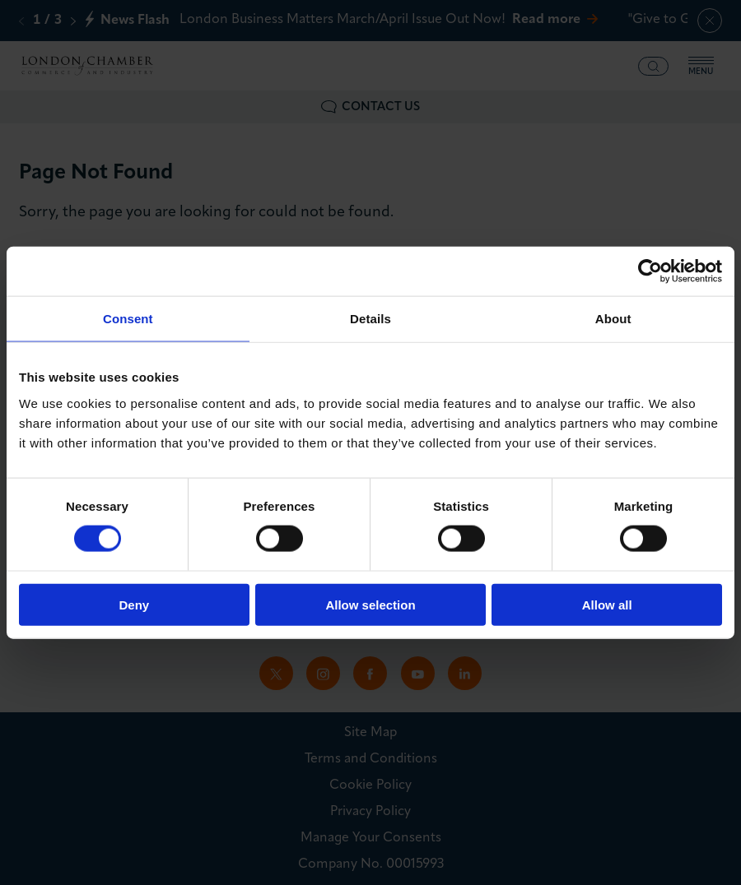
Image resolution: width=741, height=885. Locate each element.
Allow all (607, 604)
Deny (134, 604)
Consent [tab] (128, 319)
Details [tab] (370, 319)
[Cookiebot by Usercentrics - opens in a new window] (650, 271)
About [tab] (613, 319)
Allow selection (370, 604)
